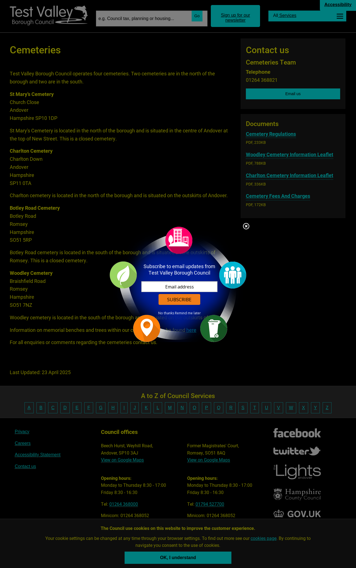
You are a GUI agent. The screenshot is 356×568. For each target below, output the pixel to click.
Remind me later (188, 313)
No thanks (166, 313)
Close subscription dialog (246, 227)
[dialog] (178, 284)
